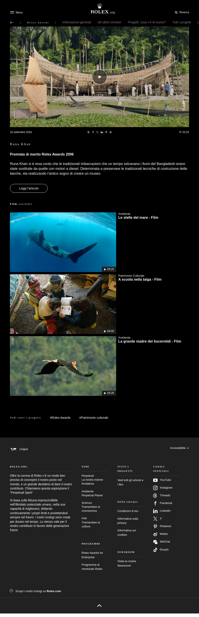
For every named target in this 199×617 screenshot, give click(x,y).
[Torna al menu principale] (12, 22)
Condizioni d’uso (127, 514)
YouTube (162, 484)
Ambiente (95, 497)
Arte (95, 526)
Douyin (161, 553)
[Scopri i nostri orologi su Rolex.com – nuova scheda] (35, 594)
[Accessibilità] (179, 449)
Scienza (95, 510)
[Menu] (16, 12)
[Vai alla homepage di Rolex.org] (99, 8)
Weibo (160, 538)
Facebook (162, 507)
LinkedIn (162, 515)
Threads (161, 499)
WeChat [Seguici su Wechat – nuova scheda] (161, 545)
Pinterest (162, 530)
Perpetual (95, 483)
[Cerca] (181, 12)
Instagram (162, 491)
